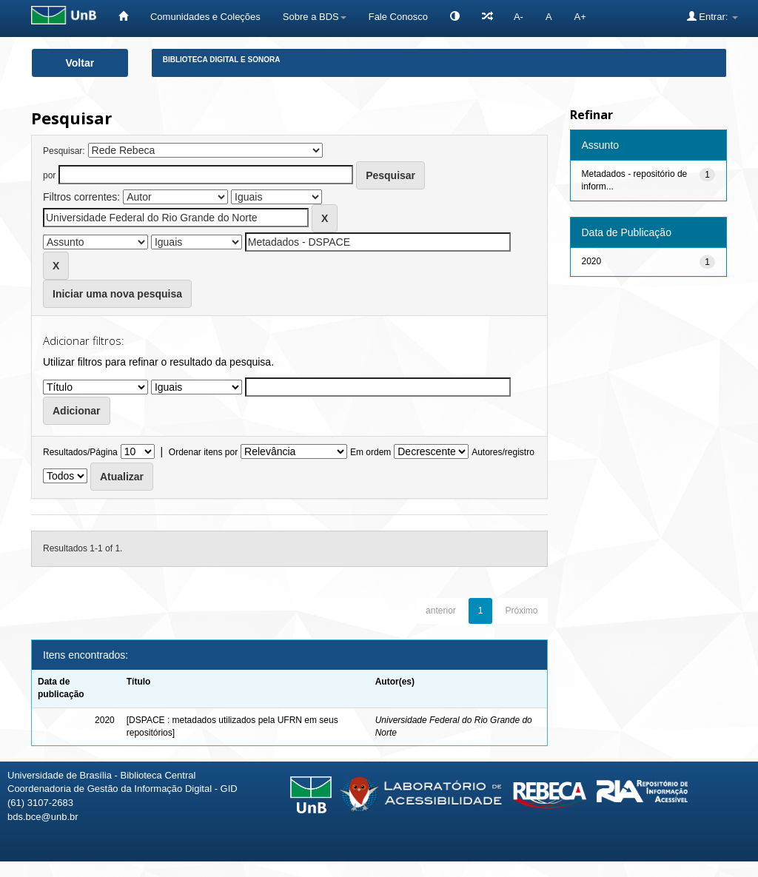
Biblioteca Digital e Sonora (222, 60)
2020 (592, 261)
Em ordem (370, 452)
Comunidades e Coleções (205, 16)
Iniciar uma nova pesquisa (117, 294)
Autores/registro (503, 452)
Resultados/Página (80, 452)
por (49, 175)
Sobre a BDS (314, 16)
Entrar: (712, 16)
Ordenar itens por (203, 452)
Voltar (80, 63)
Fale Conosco (398, 16)
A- (518, 16)
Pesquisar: (64, 151)
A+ (580, 16)
